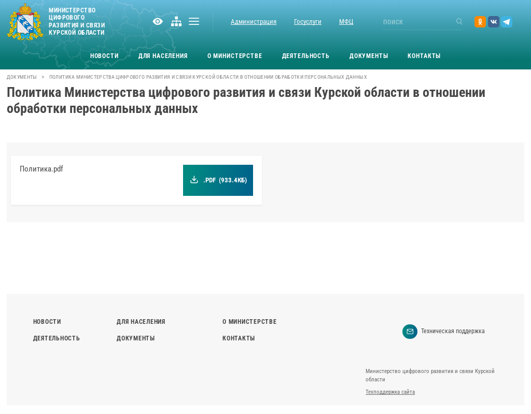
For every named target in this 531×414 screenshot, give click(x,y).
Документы (369, 56)
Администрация (253, 21)
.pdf (218, 180)
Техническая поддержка (443, 331)
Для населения (163, 56)
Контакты (424, 56)
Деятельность (306, 56)
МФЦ (346, 21)
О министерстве (234, 56)
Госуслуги (308, 21)
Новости (104, 56)
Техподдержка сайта (390, 392)
